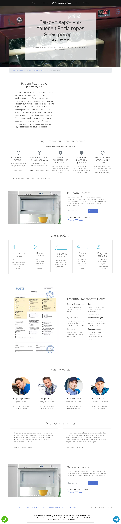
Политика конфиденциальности (52, 507)
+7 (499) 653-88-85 (60, 40)
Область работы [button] (72, 507)
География (44, 3)
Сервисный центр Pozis (18, 70)
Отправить (93, 211)
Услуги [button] (34, 3)
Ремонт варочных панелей (37, 70)
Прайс (77, 3)
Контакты (86, 3)
